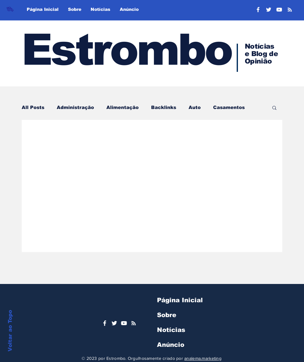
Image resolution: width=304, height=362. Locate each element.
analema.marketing (202, 358)
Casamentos (229, 107)
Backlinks (163, 107)
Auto (195, 107)
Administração (75, 107)
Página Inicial (180, 300)
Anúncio (170, 344)
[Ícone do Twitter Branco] (114, 323)
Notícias (171, 329)
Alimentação (122, 107)
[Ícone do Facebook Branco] (104, 323)
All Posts (33, 107)
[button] (274, 108)
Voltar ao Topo (10, 330)
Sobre (166, 315)
